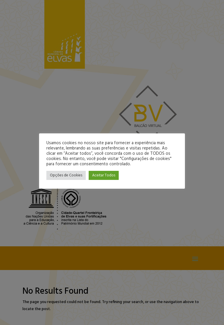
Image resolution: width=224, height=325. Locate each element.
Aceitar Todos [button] (103, 175)
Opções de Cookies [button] (66, 175)
